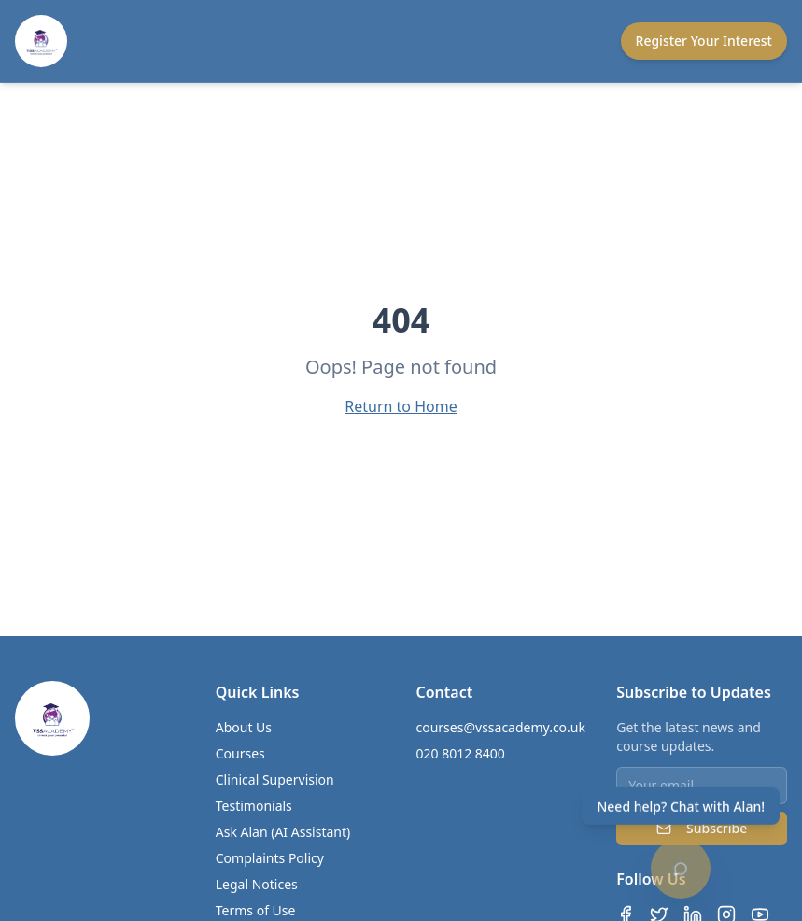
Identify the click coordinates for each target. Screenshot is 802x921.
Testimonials (254, 806)
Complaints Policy (270, 858)
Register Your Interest (704, 41)
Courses (240, 753)
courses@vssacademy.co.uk (500, 727)
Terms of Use (256, 910)
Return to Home (401, 406)
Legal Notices (257, 884)
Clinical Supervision (275, 779)
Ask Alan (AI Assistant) (283, 832)
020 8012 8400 (460, 753)
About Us (244, 727)
